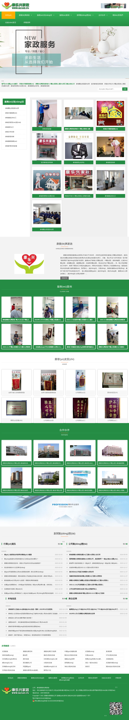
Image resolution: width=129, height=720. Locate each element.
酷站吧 (25, 655)
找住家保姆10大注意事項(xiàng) (33, 567)
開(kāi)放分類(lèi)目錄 (113, 666)
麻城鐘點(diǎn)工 (10, 117)
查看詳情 (64, 278)
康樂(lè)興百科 (27, 651)
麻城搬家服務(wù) (11, 141)
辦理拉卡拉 (47, 670)
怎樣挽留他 (109, 659)
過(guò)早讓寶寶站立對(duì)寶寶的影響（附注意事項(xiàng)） (33, 572)
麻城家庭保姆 (45, 86)
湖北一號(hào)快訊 (91, 663)
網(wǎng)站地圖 (64, 680)
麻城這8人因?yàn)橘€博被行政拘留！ (37, 618)
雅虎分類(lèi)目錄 (49, 655)
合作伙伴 (102, 15)
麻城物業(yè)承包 (33, 86)
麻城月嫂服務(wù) (11, 113)
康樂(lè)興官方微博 (50, 651)
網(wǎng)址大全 (7, 663)
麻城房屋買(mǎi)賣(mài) (18, 86)
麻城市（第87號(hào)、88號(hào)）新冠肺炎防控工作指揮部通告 (37, 635)
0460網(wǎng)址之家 (50, 659)
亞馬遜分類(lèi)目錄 (8, 670)
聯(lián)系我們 (118, 15)
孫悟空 (87, 666)
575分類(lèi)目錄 (111, 655)
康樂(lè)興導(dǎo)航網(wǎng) (32, 670)
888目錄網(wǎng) (8, 655)
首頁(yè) (8, 15)
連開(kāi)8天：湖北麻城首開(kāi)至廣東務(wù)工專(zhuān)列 (37, 622)
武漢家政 (5, 651)
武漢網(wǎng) (89, 651)
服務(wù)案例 (64, 15)
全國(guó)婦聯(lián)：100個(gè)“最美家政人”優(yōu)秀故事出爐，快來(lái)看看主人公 (33, 585)
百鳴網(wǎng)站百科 (9, 666)
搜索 (125, 89)
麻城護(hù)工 (9, 127)
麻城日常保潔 (9, 132)
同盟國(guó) (27, 666)
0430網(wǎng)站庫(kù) (9, 659)
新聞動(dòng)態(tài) (84, 15)
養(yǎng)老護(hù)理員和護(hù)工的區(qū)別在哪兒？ (33, 559)
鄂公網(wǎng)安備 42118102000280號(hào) (48, 701)
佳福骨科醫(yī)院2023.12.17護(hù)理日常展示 (98, 567)
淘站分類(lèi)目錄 (70, 666)
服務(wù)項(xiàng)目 (44, 15)
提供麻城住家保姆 (97, 84)
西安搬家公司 (27, 663)
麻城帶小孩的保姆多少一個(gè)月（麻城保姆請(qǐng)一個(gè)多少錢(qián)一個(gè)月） (98, 563)
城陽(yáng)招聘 (69, 659)
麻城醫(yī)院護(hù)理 (83, 84)
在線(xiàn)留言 (10, 22)
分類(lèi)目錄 (48, 663)
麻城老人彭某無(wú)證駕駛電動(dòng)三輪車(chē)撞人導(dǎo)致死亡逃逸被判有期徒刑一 (37, 613)
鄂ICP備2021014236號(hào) (42, 698)
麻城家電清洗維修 (11, 146)
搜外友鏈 (26, 659)
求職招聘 (26, 22)
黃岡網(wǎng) (68, 663)
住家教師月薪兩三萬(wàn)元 (33, 589)
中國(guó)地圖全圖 (70, 651)
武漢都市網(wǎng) (112, 663)
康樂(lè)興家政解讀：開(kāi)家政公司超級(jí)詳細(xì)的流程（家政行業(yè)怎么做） (33, 576)
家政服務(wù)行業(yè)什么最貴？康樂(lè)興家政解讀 (33, 580)
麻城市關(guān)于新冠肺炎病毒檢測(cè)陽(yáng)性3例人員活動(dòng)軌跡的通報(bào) (37, 631)
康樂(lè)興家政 (24, 15)
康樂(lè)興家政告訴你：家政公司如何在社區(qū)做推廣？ (33, 563)
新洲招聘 (109, 651)
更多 (124, 544)
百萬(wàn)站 (89, 655)
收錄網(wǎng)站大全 (50, 666)
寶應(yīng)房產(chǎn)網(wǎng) (94, 659)
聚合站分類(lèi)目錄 (70, 655)
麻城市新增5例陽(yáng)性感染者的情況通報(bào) (37, 626)
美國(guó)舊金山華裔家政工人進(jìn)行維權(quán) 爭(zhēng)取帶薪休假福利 (33, 593)
